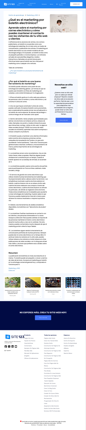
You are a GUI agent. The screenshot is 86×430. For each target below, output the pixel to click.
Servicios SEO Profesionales (52, 411)
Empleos (69, 346)
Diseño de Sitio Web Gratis (51, 408)
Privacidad (39, 425)
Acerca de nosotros (69, 338)
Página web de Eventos (51, 361)
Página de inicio (20, 4)
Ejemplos (44, 4)
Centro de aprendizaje (16, 15)
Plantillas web (28, 351)
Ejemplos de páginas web (31, 348)
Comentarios (28, 346)
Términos (33, 425)
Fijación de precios (32, 4)
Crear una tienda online (51, 341)
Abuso (45, 425)
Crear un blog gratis (50, 388)
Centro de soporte (69, 341)
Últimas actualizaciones (31, 358)
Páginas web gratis (49, 338)
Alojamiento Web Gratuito (51, 406)
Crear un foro (48, 391)
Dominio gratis (48, 343)
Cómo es (12, 270)
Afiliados (66, 348)
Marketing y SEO (32, 15)
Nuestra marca (68, 353)
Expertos (66, 351)
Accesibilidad (51, 425)
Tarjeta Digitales (48, 381)
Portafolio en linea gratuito (52, 373)
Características (28, 343)
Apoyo (51, 4)
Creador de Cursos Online (51, 393)
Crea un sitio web (64, 120)
